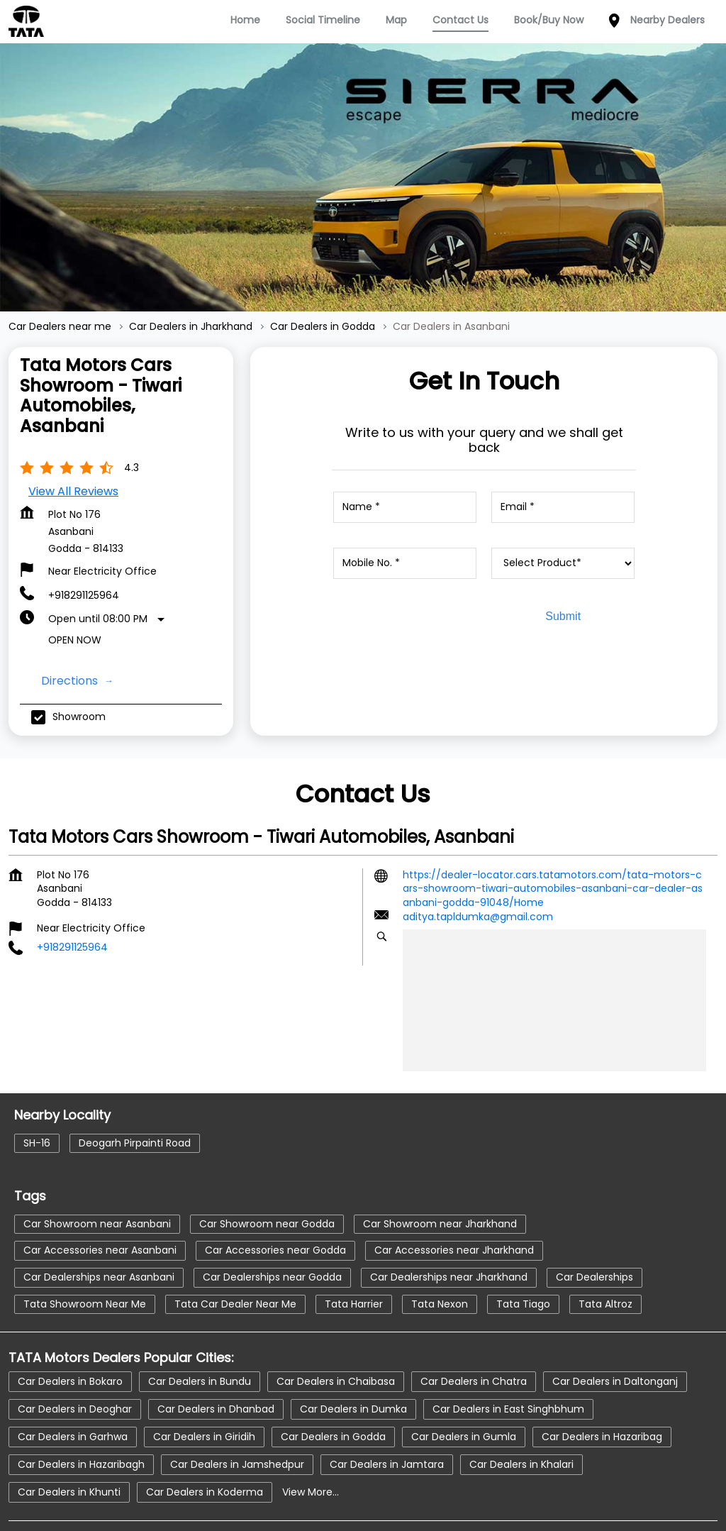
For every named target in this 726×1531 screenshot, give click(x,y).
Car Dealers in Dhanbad (215, 1355)
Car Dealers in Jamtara (387, 1410)
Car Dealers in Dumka (353, 1355)
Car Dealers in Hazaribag (602, 1383)
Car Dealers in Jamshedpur (237, 1410)
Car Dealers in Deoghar (75, 1355)
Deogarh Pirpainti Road (135, 1090)
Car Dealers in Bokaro (70, 1327)
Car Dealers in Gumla (463, 1383)
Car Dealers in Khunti (69, 1438)
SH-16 (36, 1090)
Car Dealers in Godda (333, 1383)
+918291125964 (83, 542)
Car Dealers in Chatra (473, 1327)
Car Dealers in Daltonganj (615, 1327)
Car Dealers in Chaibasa (336, 1327)
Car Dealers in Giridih (204, 1383)
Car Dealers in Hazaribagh (81, 1410)
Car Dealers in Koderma (204, 1438)
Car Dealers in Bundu (199, 1327)
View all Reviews (73, 438)
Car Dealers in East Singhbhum (508, 1355)
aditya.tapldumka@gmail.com (478, 863)
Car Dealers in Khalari (521, 1410)
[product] (563, 510)
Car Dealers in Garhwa (73, 1383)
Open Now (74, 587)
